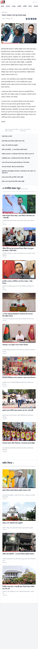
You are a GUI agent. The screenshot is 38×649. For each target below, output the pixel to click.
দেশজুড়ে (14, 6)
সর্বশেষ (2, 6)
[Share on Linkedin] (36, 19)
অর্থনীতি (25, 6)
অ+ (29, 19)
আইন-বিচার (4, 12)
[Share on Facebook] (31, 19)
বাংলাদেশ (8, 6)
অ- (26, 19)
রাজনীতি (19, 6)
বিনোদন (30, 6)
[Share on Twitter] (33, 19)
